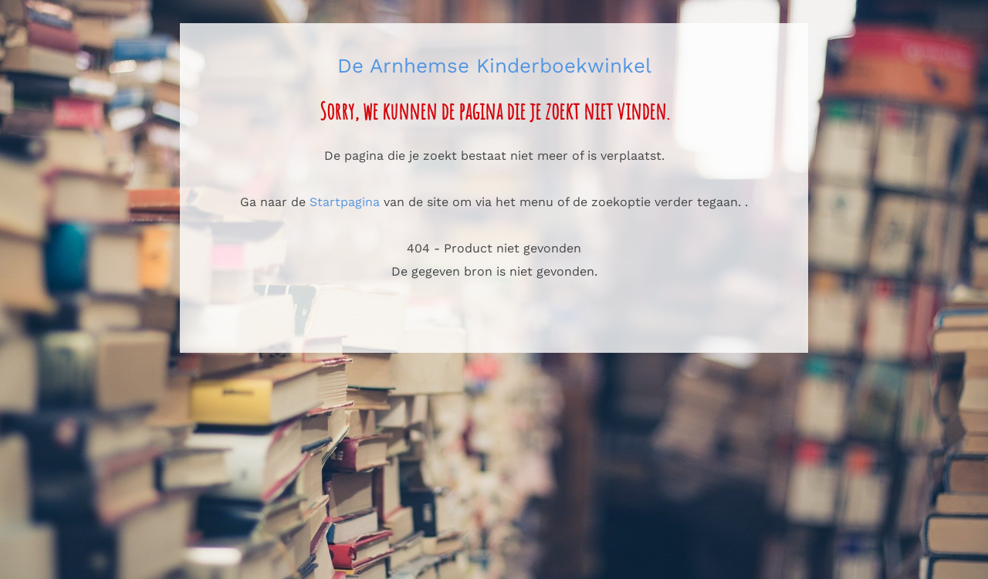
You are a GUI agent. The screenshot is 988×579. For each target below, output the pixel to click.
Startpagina (345, 202)
